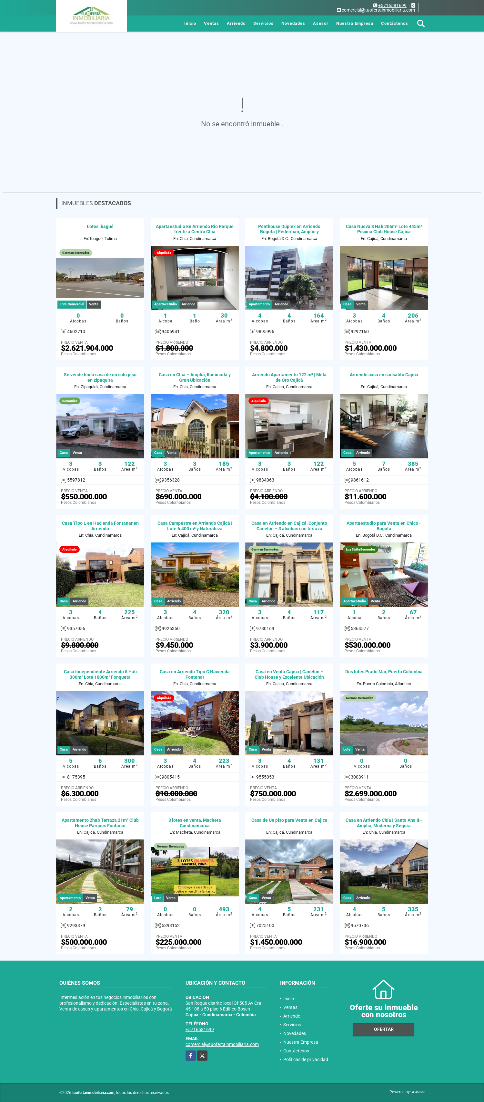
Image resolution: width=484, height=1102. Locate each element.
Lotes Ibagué (100, 226)
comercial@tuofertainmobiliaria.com (222, 1044)
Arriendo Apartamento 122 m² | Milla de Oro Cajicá (289, 377)
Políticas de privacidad (305, 1059)
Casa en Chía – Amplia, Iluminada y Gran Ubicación (195, 377)
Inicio (190, 23)
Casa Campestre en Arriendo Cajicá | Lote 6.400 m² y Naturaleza (194, 526)
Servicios (263, 23)
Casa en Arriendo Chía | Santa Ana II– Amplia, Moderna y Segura (384, 823)
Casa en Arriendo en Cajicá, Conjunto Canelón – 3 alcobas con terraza (289, 526)
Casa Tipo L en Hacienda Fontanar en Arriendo (100, 526)
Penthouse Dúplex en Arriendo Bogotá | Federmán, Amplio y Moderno (289, 232)
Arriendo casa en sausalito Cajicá (384, 374)
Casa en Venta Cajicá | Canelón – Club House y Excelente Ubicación (289, 674)
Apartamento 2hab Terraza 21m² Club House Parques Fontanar (100, 823)
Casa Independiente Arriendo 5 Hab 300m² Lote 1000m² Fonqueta (100, 674)
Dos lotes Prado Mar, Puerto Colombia (384, 671)
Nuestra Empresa (354, 23)
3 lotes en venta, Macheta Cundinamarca (194, 823)
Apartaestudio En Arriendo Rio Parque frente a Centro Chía (195, 229)
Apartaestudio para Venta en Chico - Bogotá (384, 526)
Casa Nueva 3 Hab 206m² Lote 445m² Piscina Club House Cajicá (384, 229)
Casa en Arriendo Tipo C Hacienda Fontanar (195, 674)
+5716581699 (392, 5)
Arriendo (236, 23)
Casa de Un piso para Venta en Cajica (289, 820)
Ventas (211, 23)
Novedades (293, 23)
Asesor (320, 23)
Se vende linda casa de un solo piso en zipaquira (100, 377)
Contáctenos (394, 23)
